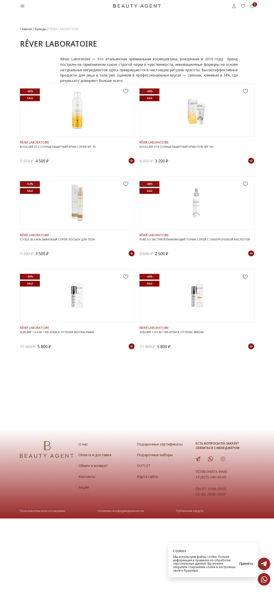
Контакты (87, 550)
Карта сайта (148, 550)
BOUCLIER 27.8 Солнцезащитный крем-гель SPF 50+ (181, 170)
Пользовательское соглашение (42, 586)
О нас (83, 518)
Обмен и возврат (94, 539)
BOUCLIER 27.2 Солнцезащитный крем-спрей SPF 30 (63, 170)
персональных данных (189, 563)
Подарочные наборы (156, 529)
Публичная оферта (190, 586)
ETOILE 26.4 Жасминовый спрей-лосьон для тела (62, 287)
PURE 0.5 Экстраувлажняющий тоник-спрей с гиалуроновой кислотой (192, 289)
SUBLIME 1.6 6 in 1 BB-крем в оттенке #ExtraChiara (62, 405)
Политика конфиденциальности (121, 586)
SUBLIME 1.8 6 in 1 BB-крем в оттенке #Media (175, 405)
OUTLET (144, 539)
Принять (246, 563)
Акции (84, 561)
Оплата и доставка (95, 529)
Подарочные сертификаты (162, 518)
